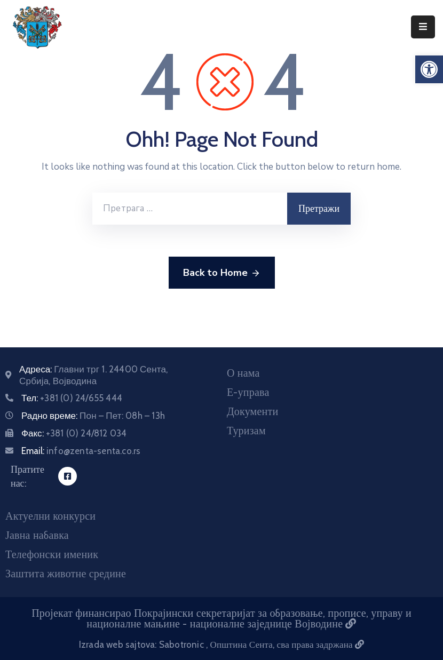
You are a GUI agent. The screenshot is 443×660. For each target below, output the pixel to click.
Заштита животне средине (65, 573)
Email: (80, 451)
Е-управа (248, 392)
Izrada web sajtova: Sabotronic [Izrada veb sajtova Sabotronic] (142, 644)
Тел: (71, 398)
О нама (243, 373)
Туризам (246, 430)
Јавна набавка (37, 535)
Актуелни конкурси (50, 516)
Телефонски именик (51, 554)
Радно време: (93, 415)
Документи (252, 411)
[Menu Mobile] (423, 26)
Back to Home (221, 273)
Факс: (73, 433)
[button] (429, 69)
